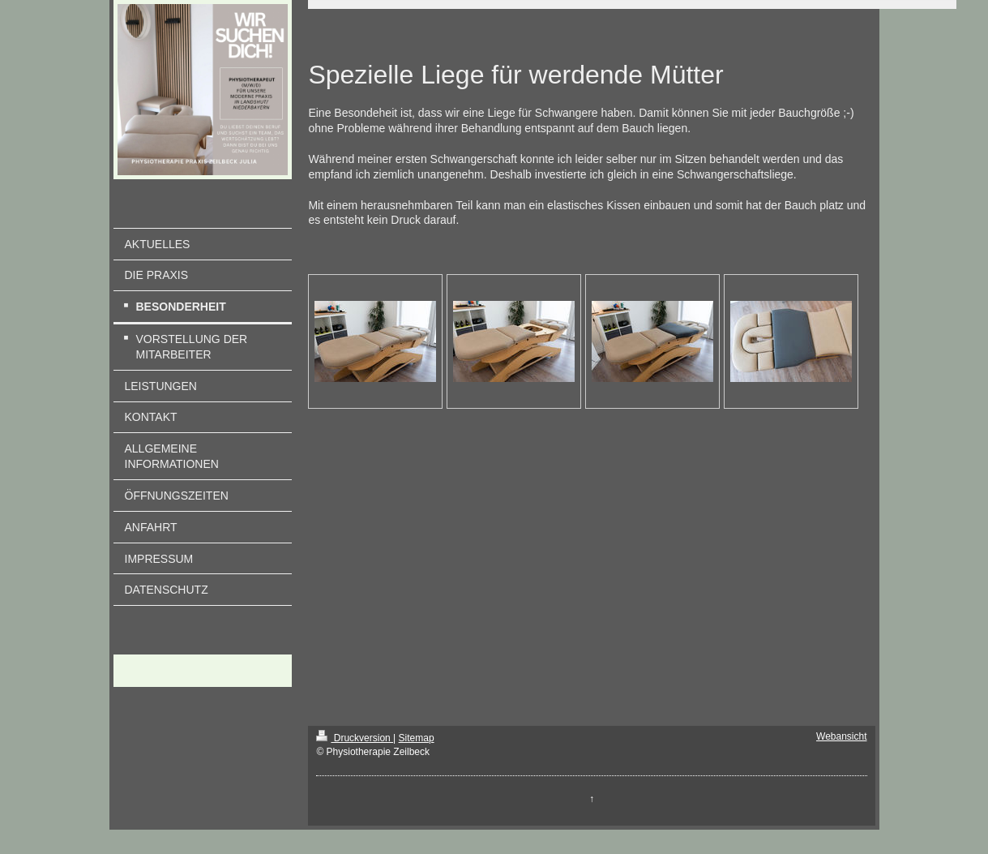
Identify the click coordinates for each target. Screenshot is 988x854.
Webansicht (841, 736)
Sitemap (416, 738)
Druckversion (354, 738)
